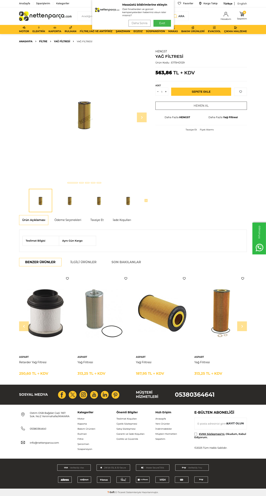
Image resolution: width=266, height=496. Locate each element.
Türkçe (227, 3)
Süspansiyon (155, 29)
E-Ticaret (120, 492)
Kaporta (54, 29)
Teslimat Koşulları (126, 418)
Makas (173, 29)
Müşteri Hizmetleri (166, 433)
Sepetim (160, 438)
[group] (84, 114)
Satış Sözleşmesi (126, 428)
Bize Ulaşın (163, 3)
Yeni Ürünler (162, 423)
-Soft (111, 492)
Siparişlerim (43, 3)
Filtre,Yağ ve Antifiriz (96, 29)
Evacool (214, 29)
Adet (158, 85)
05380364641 (195, 394)
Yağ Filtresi (62, 41)
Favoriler (185, 3)
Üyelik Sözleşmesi (126, 423)
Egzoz (138, 29)
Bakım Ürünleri (193, 29)
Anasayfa (26, 41)
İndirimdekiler (163, 428)
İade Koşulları (122, 220)
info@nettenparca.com (44, 442)
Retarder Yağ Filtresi (33, 362)
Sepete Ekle (201, 91)
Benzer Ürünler (40, 262)
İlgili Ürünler (83, 262)
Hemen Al (201, 105)
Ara (179, 16)
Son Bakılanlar (126, 262)
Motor (24, 29)
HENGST (161, 51)
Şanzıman (123, 29)
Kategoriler (62, 3)
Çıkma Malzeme (235, 29)
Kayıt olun (235, 423)
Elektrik (39, 29)
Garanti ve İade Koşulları (130, 433)
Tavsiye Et (191, 129)
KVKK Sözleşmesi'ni (211, 433)
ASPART (24, 356)
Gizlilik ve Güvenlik (127, 438)
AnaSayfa (24, 3)
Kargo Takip (208, 3)
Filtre (43, 41)
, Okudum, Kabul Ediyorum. (220, 435)
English (242, 3)
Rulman (70, 29)
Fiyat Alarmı (207, 129)
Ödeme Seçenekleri (67, 220)
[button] (72, 182)
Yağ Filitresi (85, 362)
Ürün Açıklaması (33, 220)
